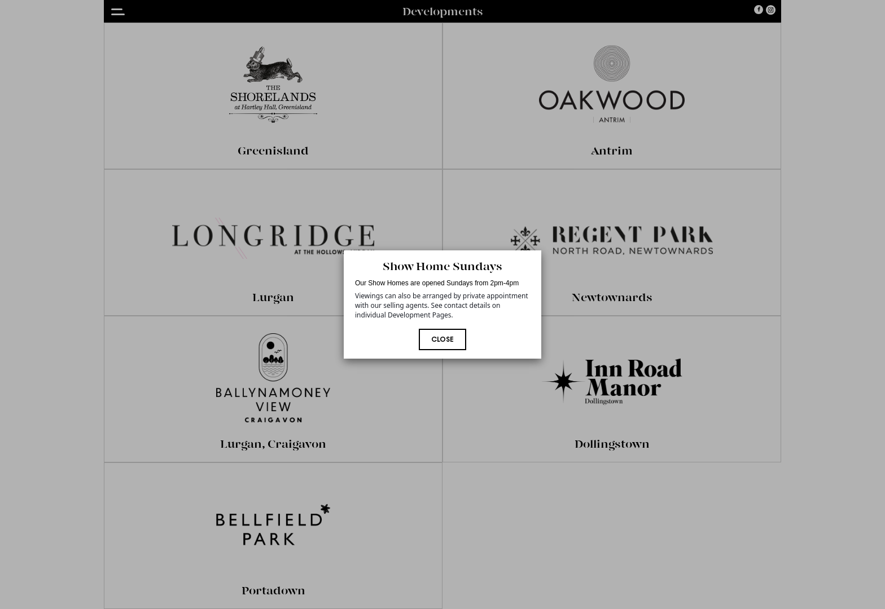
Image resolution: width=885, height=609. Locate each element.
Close (442, 340)
